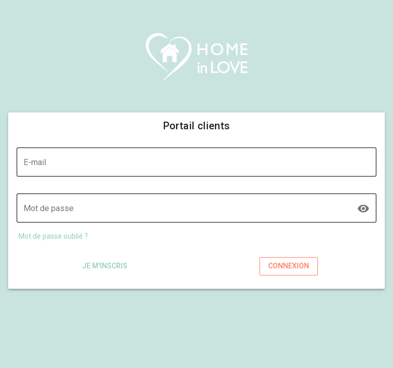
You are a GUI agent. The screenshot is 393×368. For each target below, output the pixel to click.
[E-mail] (196, 167)
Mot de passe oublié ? (53, 236)
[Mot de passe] (189, 213)
